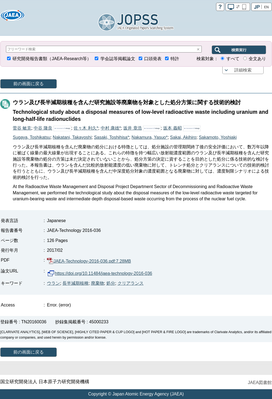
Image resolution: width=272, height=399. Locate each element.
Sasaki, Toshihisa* (111, 137)
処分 (110, 283)
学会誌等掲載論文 (117, 58)
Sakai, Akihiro (183, 137)
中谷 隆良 (43, 128)
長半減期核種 (75, 283)
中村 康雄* (111, 128)
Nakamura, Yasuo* (150, 137)
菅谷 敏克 (22, 128)
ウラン (53, 283)
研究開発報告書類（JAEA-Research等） (51, 58)
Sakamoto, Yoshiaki (218, 137)
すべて (232, 58)
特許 (174, 58)
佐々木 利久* (86, 128)
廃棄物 (97, 283)
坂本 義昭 (172, 128)
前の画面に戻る (28, 83)
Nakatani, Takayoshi (72, 137)
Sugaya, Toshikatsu (31, 137)
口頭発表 (153, 58)
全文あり (257, 58)
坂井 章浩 (132, 128)
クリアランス (131, 283)
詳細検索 (243, 70)
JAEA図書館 (260, 382)
